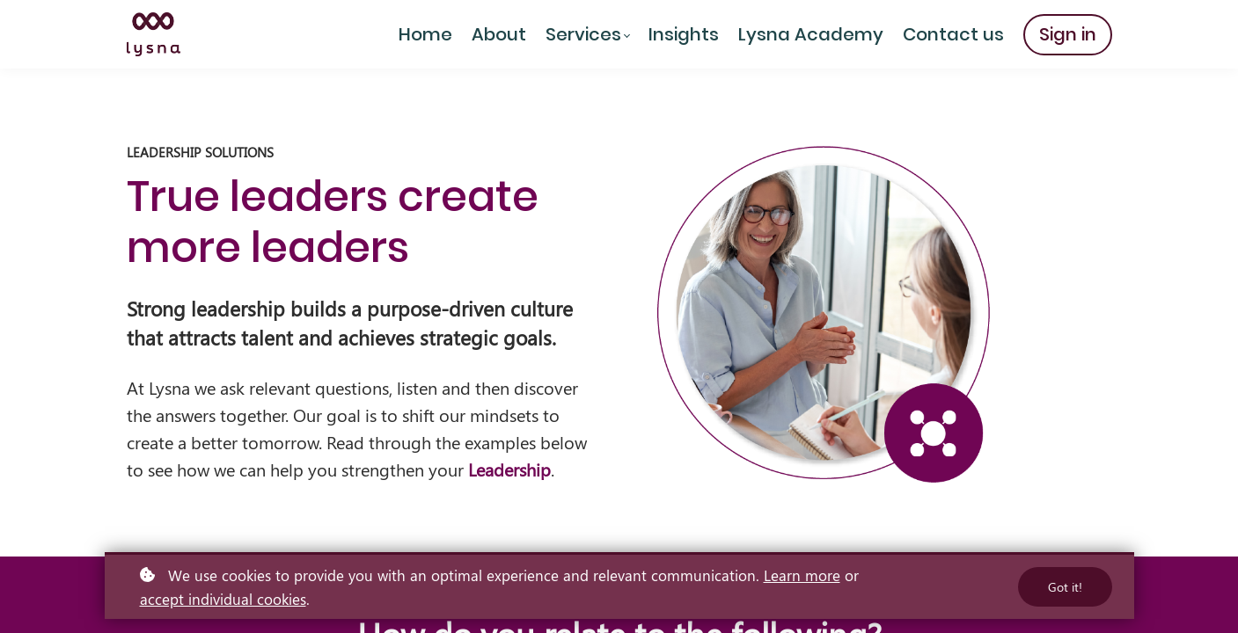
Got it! (1065, 586)
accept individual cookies (223, 598)
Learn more (802, 575)
